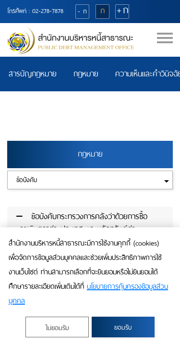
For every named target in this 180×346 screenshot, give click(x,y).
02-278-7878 (47, 11)
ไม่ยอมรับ (57, 328)
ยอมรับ (123, 327)
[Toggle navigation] (165, 41)
